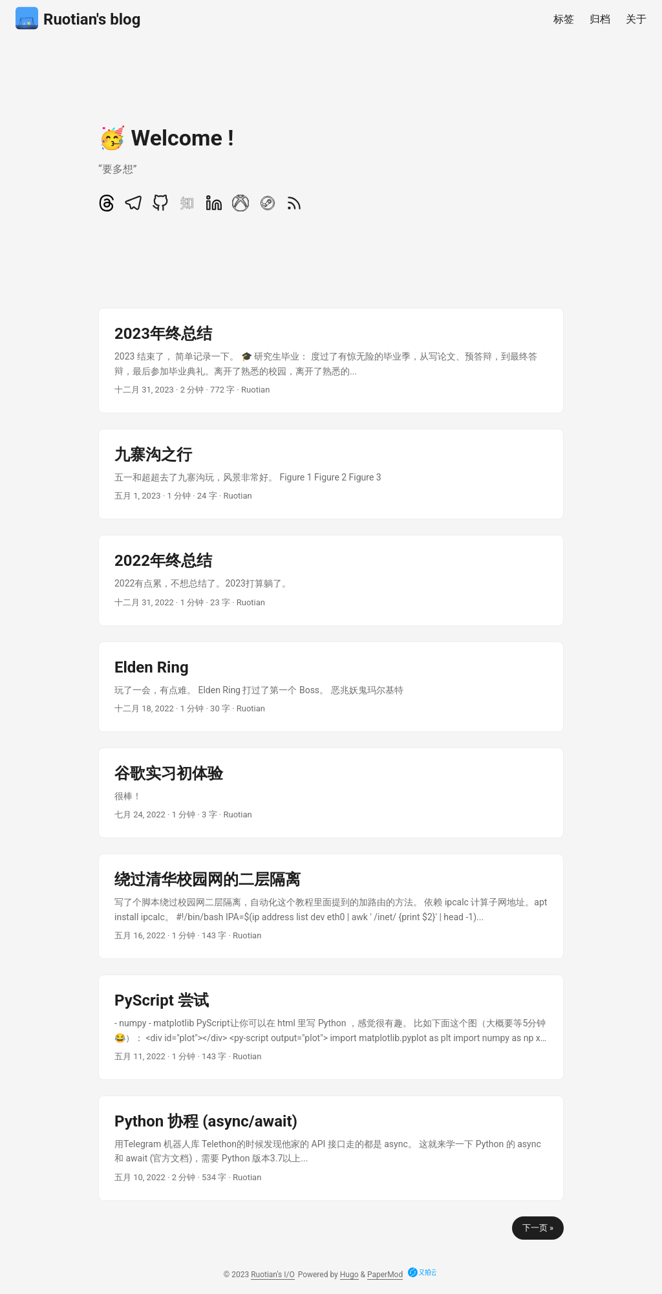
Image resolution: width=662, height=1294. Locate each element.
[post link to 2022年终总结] (331, 580)
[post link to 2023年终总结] (331, 360)
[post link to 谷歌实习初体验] (331, 792)
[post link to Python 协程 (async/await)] (331, 1148)
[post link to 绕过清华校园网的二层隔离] (331, 906)
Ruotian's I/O (273, 1274)
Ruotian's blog (78, 18)
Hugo (349, 1274)
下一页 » (537, 1228)
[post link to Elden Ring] (331, 686)
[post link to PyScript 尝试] (331, 1027)
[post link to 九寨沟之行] (331, 474)
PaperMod (385, 1274)
